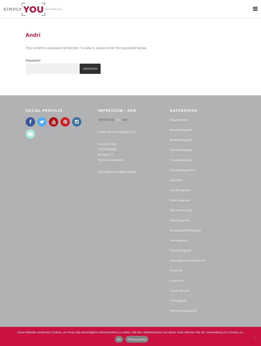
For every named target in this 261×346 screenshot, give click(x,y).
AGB (124, 120)
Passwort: (52, 66)
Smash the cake (180, 290)
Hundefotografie (180, 190)
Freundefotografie (181, 160)
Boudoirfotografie (181, 140)
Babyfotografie (179, 120)
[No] (255, 336)
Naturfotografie (179, 220)
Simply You (177, 280)
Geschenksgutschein (183, 170)
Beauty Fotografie (181, 130)
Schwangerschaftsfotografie (187, 260)
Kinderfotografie (180, 200)
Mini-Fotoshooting (181, 210)
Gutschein (176, 180)
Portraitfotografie (181, 250)
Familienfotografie (181, 150)
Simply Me (176, 270)
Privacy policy (137, 339)
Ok (119, 339)
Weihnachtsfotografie (183, 311)
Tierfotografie (178, 300)
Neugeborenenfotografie (185, 230)
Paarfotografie (179, 240)
